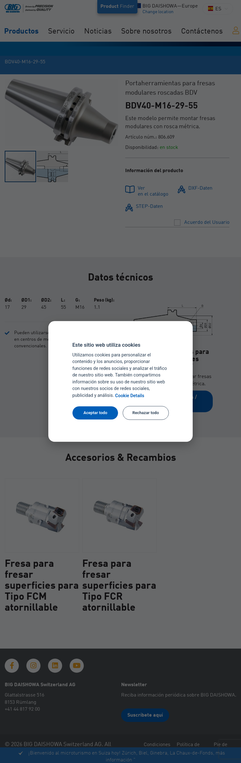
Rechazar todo (145, 412)
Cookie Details (129, 395)
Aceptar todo (95, 412)
